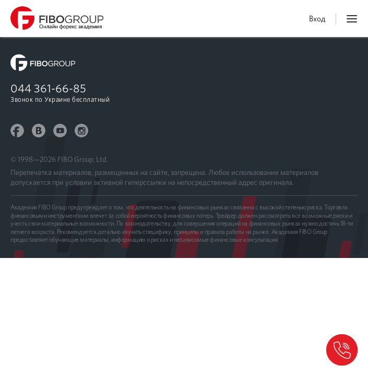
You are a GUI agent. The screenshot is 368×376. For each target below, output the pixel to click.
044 (48, 88)
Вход (317, 19)
